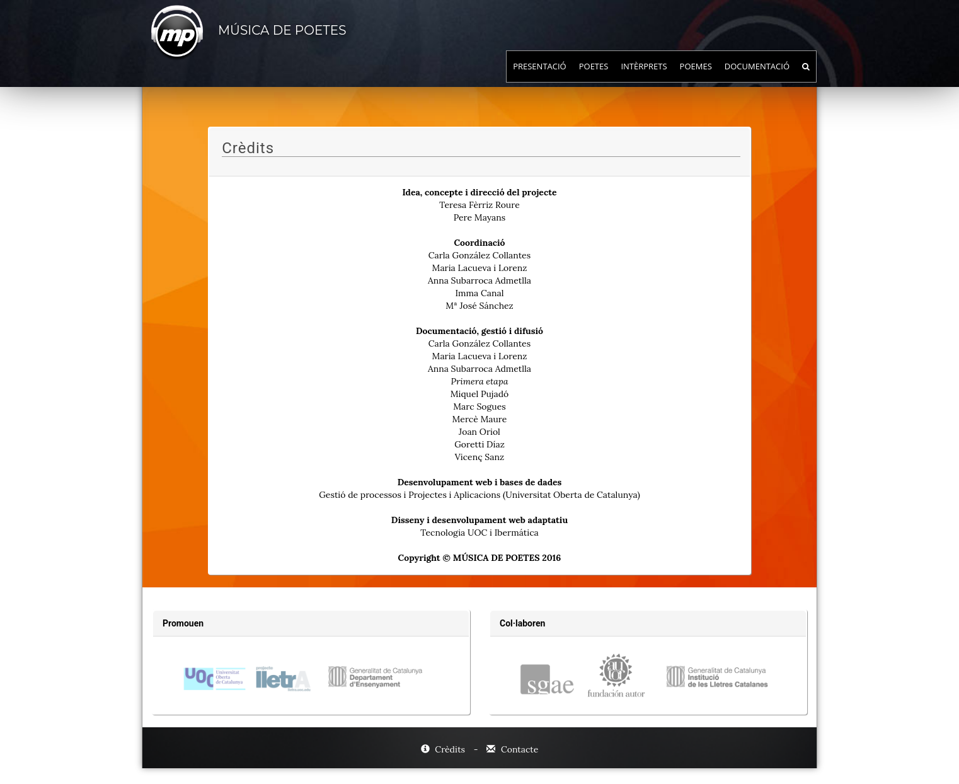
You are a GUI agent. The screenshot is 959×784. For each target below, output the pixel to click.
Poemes (696, 78)
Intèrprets (644, 78)
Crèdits (444, 749)
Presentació (539, 78)
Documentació (757, 78)
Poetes (594, 78)
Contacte (512, 749)
